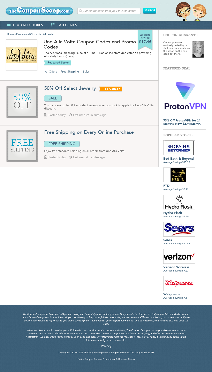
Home (10, 34)
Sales (86, 71)
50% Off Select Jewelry (70, 88)
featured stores (25, 25)
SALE (52, 98)
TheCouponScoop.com (96, 353)
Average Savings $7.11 (179, 294)
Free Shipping (70, 71)
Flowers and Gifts (25, 34)
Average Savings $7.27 (179, 267)
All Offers (51, 71)
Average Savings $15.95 (179, 159)
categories (64, 25)
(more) (70, 56)
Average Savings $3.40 (179, 213)
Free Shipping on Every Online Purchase (89, 132)
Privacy (106, 346)
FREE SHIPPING (61, 144)
